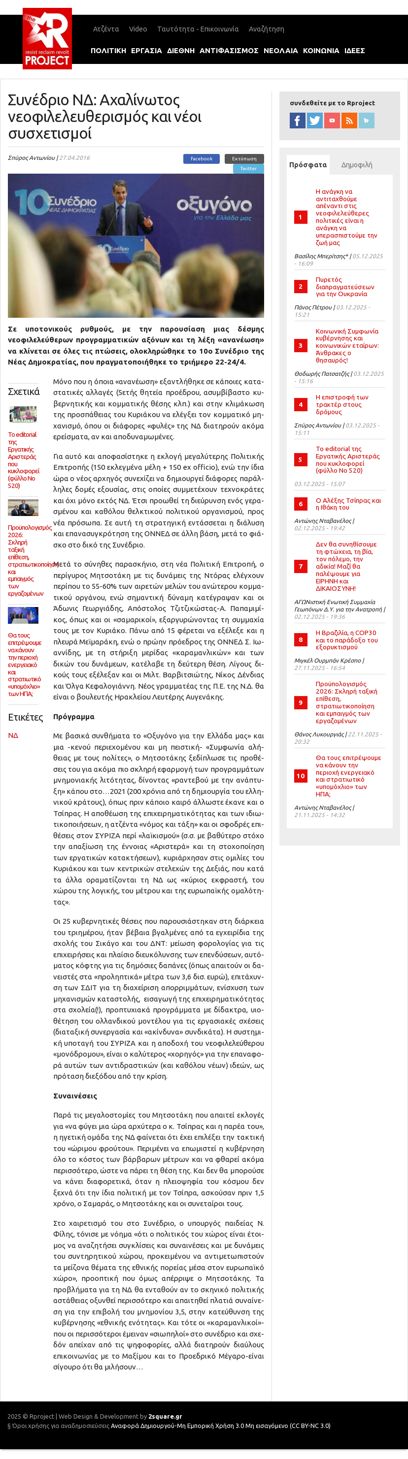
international (161, 73)
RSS (349, 120)
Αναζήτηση (266, 29)
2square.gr (165, 1416)
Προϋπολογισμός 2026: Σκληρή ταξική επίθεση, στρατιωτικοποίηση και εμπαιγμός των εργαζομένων (346, 702)
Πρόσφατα (309, 165)
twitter (315, 120)
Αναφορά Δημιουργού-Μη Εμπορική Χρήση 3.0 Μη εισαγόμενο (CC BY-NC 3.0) (221, 1425)
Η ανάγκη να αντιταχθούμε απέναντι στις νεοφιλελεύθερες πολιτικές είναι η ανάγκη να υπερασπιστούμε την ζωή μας (346, 216)
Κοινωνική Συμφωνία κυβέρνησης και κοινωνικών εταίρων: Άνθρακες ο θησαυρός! (347, 345)
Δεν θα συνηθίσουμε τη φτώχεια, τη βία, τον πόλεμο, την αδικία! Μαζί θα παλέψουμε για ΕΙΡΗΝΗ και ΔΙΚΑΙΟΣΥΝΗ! (346, 566)
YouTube (332, 120)
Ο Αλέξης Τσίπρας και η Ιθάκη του (348, 504)
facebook (298, 120)
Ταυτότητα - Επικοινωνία (198, 29)
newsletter (366, 120)
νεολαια (281, 50)
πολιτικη (108, 50)
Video (138, 29)
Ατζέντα (106, 29)
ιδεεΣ (354, 50)
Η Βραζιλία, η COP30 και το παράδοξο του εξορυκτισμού (347, 640)
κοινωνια (321, 50)
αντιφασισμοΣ (229, 50)
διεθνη (181, 50)
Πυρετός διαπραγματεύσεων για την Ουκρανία (345, 286)
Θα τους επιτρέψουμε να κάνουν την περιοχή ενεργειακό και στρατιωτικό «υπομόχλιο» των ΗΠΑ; (348, 776)
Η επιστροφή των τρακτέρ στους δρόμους (342, 404)
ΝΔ (13, 735)
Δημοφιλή (357, 165)
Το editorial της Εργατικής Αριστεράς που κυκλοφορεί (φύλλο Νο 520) (348, 460)
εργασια (146, 50)
